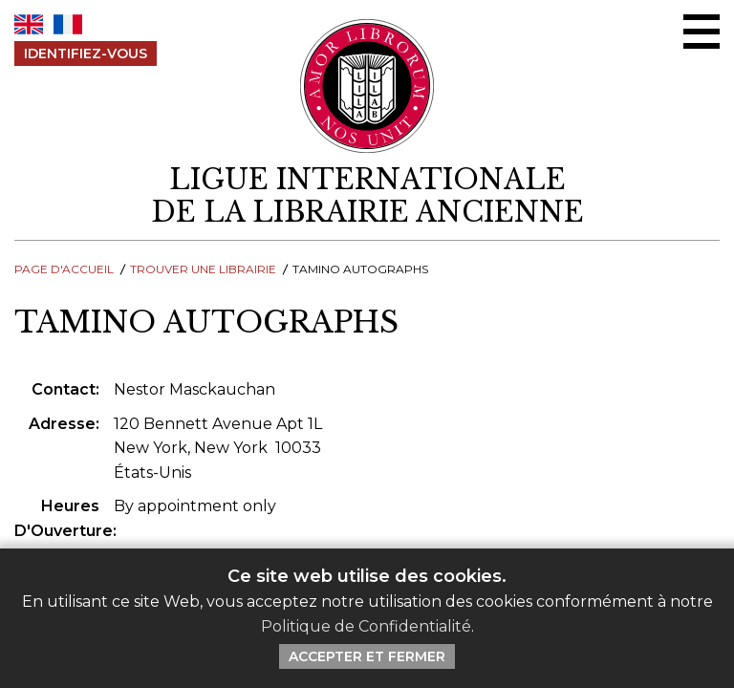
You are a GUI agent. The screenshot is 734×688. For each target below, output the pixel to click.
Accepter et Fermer (367, 656)
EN (28, 24)
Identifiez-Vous (85, 53)
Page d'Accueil (64, 269)
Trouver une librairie (203, 269)
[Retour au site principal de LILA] (367, 86)
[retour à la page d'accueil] (367, 196)
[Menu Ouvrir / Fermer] (701, 31)
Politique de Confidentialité (366, 626)
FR (68, 24)
